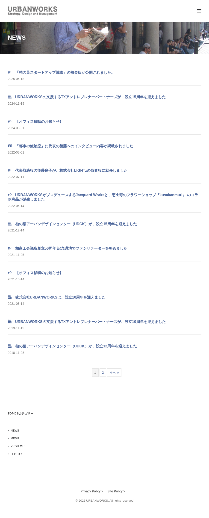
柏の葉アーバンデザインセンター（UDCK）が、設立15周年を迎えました (72, 224)
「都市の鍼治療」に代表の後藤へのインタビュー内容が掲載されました (70, 146)
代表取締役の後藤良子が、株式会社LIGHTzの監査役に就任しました (68, 170)
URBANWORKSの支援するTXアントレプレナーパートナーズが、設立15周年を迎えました (87, 97)
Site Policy (114, 491)
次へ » (114, 372)
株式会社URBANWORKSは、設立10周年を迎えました (57, 297)
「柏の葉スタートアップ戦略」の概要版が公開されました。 (61, 72)
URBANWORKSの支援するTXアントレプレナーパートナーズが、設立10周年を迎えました (87, 322)
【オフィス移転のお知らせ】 (35, 122)
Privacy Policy (90, 491)
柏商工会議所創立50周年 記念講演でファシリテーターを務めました (67, 248)
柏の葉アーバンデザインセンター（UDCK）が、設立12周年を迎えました (72, 346)
